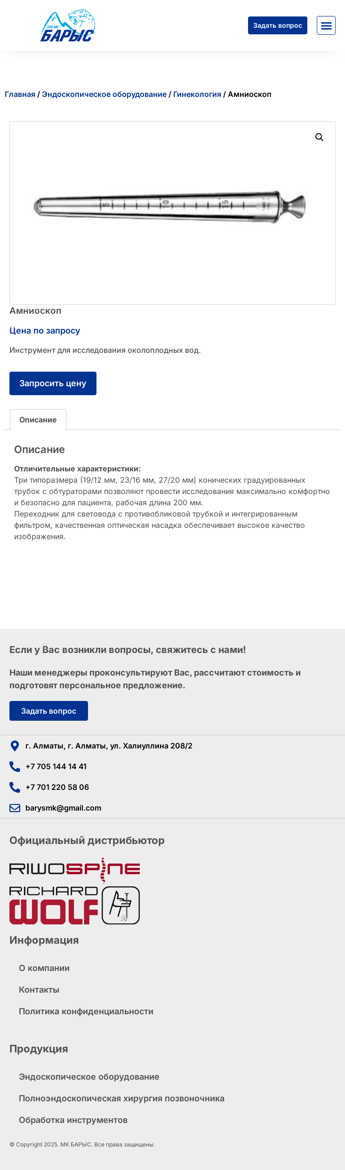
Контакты (39, 990)
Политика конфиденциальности (86, 1011)
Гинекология (197, 94)
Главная (20, 94)
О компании (44, 968)
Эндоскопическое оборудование (104, 94)
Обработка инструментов (73, 1120)
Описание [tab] (38, 419)
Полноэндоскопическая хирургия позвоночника (122, 1098)
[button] (326, 25)
